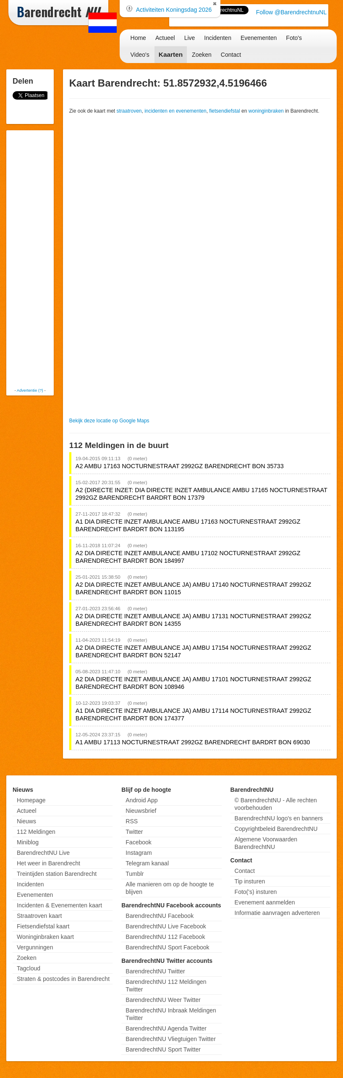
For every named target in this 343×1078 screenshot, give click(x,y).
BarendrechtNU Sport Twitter (163, 1049)
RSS (132, 821)
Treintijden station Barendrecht (57, 873)
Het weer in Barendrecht (48, 863)
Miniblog (28, 842)
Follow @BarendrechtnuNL (291, 12)
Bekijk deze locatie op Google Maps (109, 421)
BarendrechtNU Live (43, 852)
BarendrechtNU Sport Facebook (167, 947)
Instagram (139, 852)
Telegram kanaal (147, 863)
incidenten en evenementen (175, 111)
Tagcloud (28, 968)
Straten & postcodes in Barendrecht (63, 978)
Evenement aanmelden (265, 902)
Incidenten (217, 37)
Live (189, 37)
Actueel (165, 37)
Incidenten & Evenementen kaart (59, 905)
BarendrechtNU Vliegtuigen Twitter (171, 1039)
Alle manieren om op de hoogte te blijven (170, 888)
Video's (140, 54)
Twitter (134, 831)
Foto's (294, 37)
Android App (141, 800)
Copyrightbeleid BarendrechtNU (276, 828)
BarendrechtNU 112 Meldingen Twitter (166, 985)
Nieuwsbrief (141, 810)
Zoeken (202, 54)
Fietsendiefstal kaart (43, 926)
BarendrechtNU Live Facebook (166, 926)
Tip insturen (250, 881)
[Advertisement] (42, 258)
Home (138, 37)
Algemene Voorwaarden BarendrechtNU (266, 843)
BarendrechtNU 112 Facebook (165, 936)
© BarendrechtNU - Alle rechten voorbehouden (276, 804)
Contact (231, 54)
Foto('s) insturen (256, 891)
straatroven (129, 111)
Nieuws (26, 821)
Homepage (31, 800)
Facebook (138, 842)
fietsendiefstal (224, 111)
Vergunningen (35, 947)
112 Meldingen (36, 831)
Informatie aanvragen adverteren (277, 912)
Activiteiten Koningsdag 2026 (174, 9)
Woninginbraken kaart (45, 936)
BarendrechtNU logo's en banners (279, 818)
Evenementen (259, 37)
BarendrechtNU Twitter (155, 971)
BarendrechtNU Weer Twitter (163, 999)
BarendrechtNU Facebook (160, 915)
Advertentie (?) (30, 390)
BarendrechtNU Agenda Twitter (166, 1028)
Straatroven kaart (39, 915)
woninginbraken (266, 111)
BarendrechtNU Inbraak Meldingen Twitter (171, 1014)
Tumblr (135, 873)
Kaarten (171, 54)
